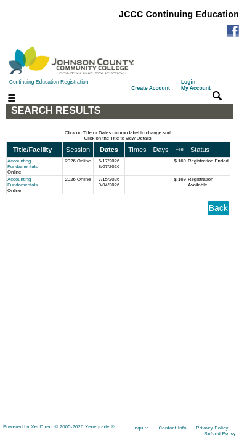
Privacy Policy (212, 428)
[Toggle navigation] (4, 98)
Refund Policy (220, 433)
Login (196, 85)
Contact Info (172, 428)
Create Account (150, 88)
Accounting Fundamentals (22, 163)
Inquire (141, 428)
